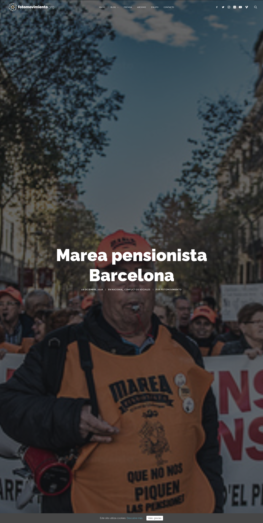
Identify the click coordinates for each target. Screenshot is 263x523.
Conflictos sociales (137, 291)
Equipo (157, 8)
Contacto (171, 8)
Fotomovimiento (171, 291)
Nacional (117, 291)
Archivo (143, 8)
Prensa (130, 8)
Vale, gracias (155, 518)
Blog (117, 8)
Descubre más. (135, 518)
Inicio (104, 8)
